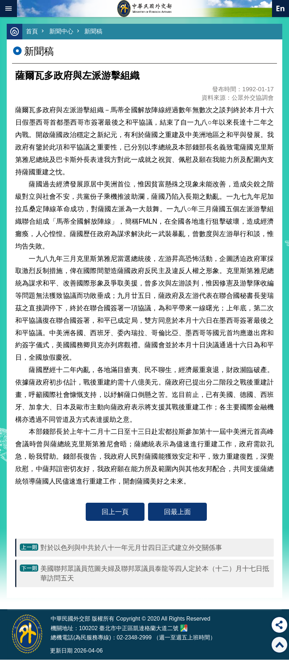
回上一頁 (115, 512)
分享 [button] (279, 625)
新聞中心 (61, 31)
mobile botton (8, 8)
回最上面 (177, 512)
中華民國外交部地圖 (183, 628)
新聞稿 (93, 31)
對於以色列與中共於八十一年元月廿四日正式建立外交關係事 (131, 548)
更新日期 (61, 651)
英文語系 (280, 8)
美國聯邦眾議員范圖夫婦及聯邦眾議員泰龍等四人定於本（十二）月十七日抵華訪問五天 (154, 573)
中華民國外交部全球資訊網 (144, 8)
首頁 (32, 31)
